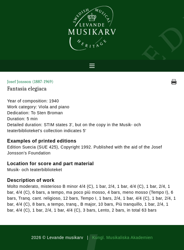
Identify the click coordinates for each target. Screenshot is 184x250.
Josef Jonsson (30, 81)
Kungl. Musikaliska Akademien (122, 237)
